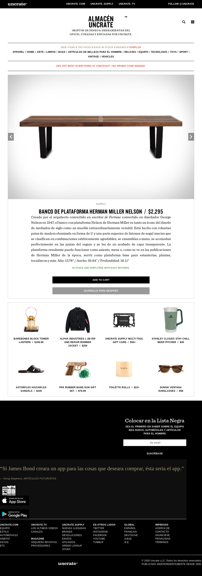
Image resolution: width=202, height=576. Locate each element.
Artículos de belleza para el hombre (95, 52)
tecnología (159, 52)
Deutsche (131, 535)
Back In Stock (103, 47)
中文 (126, 542)
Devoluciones (72, 535)
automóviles (9, 535)
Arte (40, 52)
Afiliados (68, 542)
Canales (37, 531)
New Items (68, 47)
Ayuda (66, 549)
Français (130, 531)
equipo (143, 52)
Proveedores (40, 545)
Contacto (162, 531)
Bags (61, 52)
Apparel (18, 52)
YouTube (99, 538)
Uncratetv (127, 4)
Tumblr (98, 542)
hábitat (5, 538)
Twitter (98, 528)
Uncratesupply (102, 4)
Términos (161, 542)
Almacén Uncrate (101, 21)
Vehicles (108, 56)
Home (30, 52)
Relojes (130, 52)
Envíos (66, 538)
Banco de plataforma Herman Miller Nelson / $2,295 (101, 211)
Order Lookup (72, 545)
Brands (121, 47)
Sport (183, 52)
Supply (101, 204)
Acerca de (162, 528)
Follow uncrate (181, 4)
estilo (4, 531)
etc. (3, 545)
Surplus (135, 47)
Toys (173, 52)
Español (130, 528)
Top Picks (84, 47)
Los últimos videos (44, 528)
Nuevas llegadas (74, 528)
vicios (4, 542)
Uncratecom (76, 4)
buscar (183, 21)
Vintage (93, 56)
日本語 (128, 538)
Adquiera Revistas (44, 542)
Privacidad (162, 538)
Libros (51, 52)
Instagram (100, 531)
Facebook (100, 535)
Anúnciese (162, 535)
